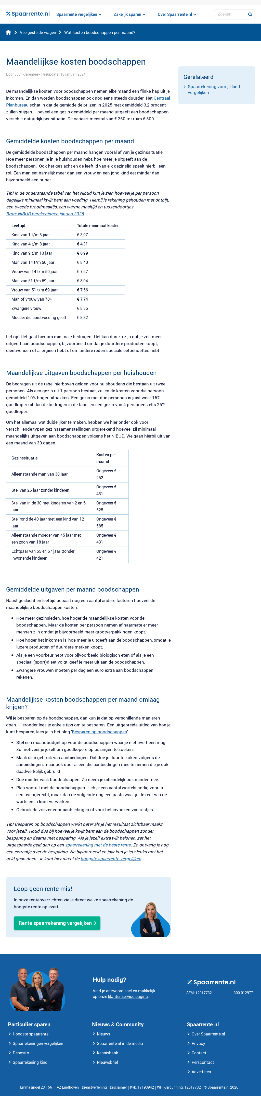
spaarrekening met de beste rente (98, 845)
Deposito (21, 1053)
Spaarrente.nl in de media (120, 1043)
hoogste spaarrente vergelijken (111, 859)
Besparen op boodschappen (99, 732)
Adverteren (201, 1072)
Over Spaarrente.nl (208, 1034)
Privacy (198, 1043)
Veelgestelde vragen (38, 32)
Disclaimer (118, 1087)
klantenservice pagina (128, 996)
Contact (199, 1053)
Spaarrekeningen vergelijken (38, 1043)
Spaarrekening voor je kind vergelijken (214, 89)
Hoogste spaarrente (30, 1034)
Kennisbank (107, 1053)
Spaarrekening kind (30, 1062)
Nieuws (103, 1034)
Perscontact (203, 1062)
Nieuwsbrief (107, 1062)
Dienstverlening (94, 1087)
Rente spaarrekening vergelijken (55, 923)
